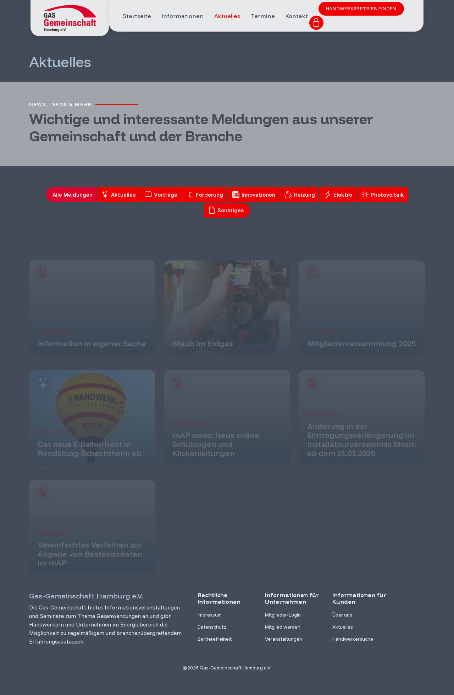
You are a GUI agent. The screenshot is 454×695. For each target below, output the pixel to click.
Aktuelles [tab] (118, 195)
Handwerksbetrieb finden (361, 8)
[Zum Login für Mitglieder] (316, 23)
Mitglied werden (282, 626)
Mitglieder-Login (283, 614)
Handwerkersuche (352, 638)
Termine (263, 16)
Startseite (137, 16)
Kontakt (297, 16)
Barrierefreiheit (215, 638)
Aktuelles (227, 16)
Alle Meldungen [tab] (72, 194)
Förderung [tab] (205, 195)
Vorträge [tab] (161, 195)
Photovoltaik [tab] (382, 195)
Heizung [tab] (299, 195)
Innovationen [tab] (253, 195)
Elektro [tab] (338, 195)
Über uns (342, 614)
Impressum (210, 614)
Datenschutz (212, 626)
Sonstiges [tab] (226, 210)
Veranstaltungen (283, 638)
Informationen (183, 16)
